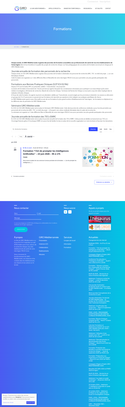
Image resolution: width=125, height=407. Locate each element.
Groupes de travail (69, 240)
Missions (42, 254)
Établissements (44, 250)
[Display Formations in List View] (101, 128)
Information (67, 243)
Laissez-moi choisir (8, 402)
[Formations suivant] (16, 136)
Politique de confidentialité (41, 222)
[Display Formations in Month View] (105, 128)
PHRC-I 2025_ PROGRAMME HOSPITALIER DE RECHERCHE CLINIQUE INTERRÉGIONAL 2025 (99, 313)
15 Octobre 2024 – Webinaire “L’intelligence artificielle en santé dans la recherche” (99, 385)
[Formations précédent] (12, 136)
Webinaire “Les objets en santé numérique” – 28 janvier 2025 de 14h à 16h (99, 379)
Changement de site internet (98, 239)
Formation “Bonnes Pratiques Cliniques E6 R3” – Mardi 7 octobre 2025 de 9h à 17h (100, 319)
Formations (67, 247)
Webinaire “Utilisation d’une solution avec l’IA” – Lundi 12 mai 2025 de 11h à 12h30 (99, 334)
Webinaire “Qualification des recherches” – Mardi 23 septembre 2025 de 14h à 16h (100, 307)
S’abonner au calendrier (103, 181)
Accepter (30, 402)
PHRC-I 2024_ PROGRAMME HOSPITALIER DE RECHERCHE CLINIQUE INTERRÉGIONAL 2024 (99, 398)
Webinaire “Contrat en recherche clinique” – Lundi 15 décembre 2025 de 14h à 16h (99, 279)
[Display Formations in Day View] (110, 128)
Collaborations (43, 247)
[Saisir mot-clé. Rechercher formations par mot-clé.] (50, 128)
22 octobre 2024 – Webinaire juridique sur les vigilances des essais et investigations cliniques (99, 392)
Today (20, 135)
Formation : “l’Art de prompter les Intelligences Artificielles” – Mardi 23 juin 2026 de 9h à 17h (99, 249)
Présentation (43, 240)
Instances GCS (43, 243)
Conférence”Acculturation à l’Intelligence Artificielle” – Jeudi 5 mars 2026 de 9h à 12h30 (99, 260)
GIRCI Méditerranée (22, 8)
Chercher (93, 128)
